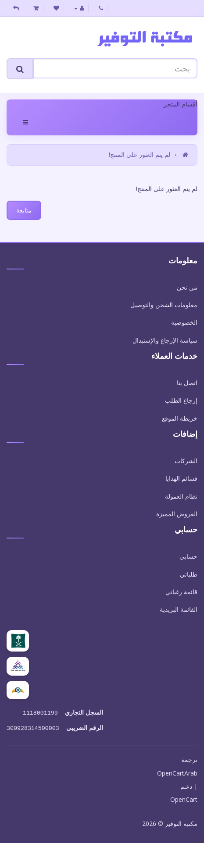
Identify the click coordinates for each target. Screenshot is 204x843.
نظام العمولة (181, 496)
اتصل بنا (187, 383)
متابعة (24, 210)
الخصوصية (184, 322)
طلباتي (188, 574)
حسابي (188, 556)
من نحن (187, 287)
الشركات (186, 461)
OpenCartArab (177, 771)
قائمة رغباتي (181, 592)
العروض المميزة (176, 514)
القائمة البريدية (178, 609)
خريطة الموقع (179, 418)
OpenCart (183, 797)
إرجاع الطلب (181, 400)
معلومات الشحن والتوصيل (163, 305)
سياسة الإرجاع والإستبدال (164, 340)
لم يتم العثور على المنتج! (139, 154)
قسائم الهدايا (181, 478)
